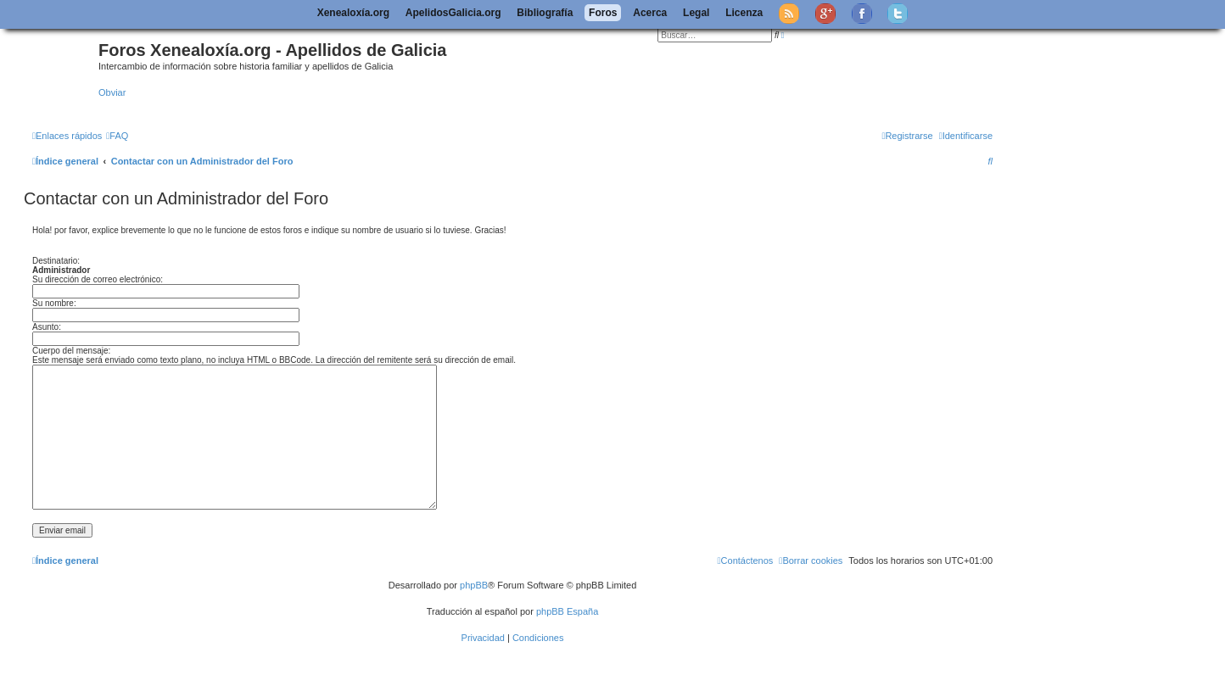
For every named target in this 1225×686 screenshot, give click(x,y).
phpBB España (567, 611)
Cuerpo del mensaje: (71, 350)
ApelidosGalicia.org (453, 13)
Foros (603, 13)
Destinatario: (56, 260)
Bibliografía (545, 13)
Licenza (744, 13)
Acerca (650, 13)
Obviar (112, 92)
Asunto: (46, 327)
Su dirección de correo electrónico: (97, 279)
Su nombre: (54, 303)
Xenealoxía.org (353, 13)
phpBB (474, 585)
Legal (696, 13)
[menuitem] (117, 136)
